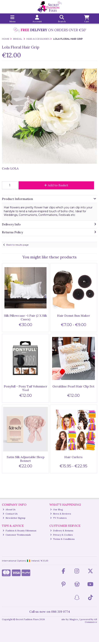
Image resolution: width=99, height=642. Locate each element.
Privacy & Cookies (61, 534)
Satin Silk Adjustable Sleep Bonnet (25, 459)
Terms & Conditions (62, 539)
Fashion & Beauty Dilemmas (19, 530)
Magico (74, 619)
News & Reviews (60, 513)
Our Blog (56, 509)
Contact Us (10, 513)
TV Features (58, 517)
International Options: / (25, 560)
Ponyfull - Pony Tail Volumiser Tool (25, 388)
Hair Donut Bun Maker (73, 315)
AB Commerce (91, 620)
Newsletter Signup (14, 517)
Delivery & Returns (61, 530)
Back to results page (17, 244)
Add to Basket (56, 185)
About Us (9, 509)
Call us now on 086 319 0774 (49, 611)
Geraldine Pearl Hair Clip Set (73, 386)
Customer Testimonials (17, 534)
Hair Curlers (73, 457)
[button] (93, 72)
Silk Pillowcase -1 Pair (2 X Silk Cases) (25, 317)
